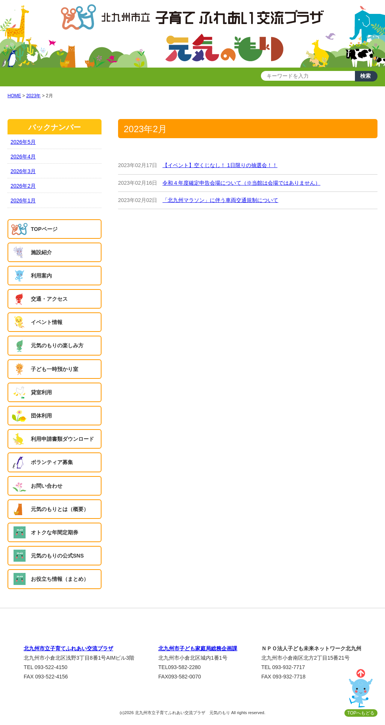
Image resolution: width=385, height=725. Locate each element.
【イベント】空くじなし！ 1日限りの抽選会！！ (219, 165)
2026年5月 (23, 142)
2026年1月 (23, 200)
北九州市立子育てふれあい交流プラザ (68, 648)
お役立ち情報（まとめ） (60, 579)
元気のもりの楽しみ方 (57, 345)
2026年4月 (23, 157)
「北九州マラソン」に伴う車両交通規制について (220, 200)
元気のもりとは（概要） (60, 509)
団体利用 (41, 416)
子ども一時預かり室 (54, 369)
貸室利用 (41, 392)
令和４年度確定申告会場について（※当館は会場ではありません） (241, 183)
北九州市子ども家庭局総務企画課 (197, 648)
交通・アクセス (49, 299)
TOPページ (44, 229)
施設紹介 (41, 252)
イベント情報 (46, 322)
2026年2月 (23, 186)
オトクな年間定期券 (54, 532)
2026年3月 (23, 171)
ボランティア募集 (52, 462)
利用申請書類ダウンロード (62, 439)
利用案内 (41, 276)
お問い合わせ (46, 486)
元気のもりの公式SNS (57, 556)
